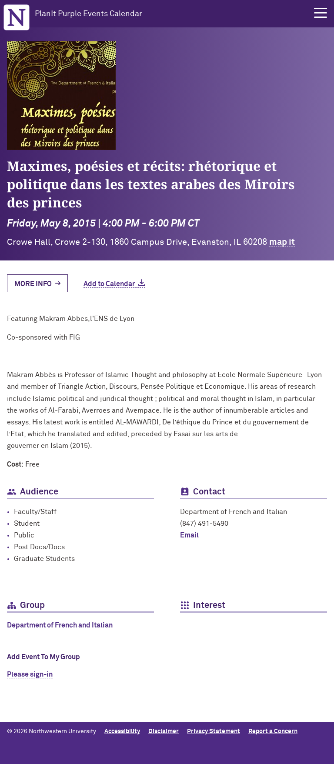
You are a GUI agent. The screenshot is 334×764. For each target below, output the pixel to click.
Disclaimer (163, 731)
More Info (33, 283)
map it (282, 242)
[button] (320, 13)
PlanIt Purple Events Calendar (88, 14)
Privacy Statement (213, 731)
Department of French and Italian (60, 625)
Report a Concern (272, 731)
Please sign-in (30, 674)
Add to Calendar (109, 283)
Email (189, 535)
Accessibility (122, 731)
